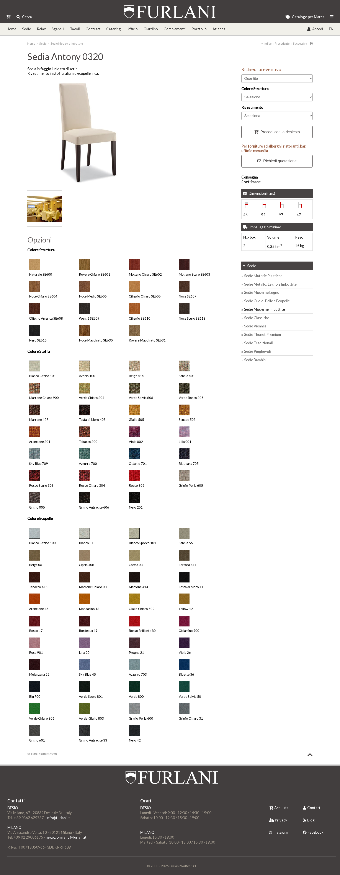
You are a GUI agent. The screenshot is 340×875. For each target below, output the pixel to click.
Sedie (26, 29)
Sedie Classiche (256, 318)
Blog (309, 820)
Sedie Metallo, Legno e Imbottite (270, 284)
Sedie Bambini (255, 360)
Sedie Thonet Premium (262, 334)
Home (11, 29)
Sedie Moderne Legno (261, 292)
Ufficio (132, 29)
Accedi (315, 29)
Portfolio (199, 29)
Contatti (312, 807)
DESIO (12, 807)
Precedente (282, 43)
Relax (41, 29)
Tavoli (75, 29)
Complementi (175, 29)
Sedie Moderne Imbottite (67, 43)
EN (331, 29)
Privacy (278, 820)
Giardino (151, 29)
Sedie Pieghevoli (257, 351)
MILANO (14, 827)
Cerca (24, 17)
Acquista (279, 807)
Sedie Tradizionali (258, 343)
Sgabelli (58, 29)
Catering (113, 29)
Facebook (313, 832)
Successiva (300, 43)
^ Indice (266, 43)
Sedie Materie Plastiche (263, 275)
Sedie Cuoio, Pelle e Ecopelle (267, 301)
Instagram (279, 832)
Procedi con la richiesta (277, 132)
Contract (93, 29)
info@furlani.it (58, 817)
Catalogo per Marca (305, 17)
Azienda (219, 29)
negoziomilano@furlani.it (66, 837)
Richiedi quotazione (277, 161)
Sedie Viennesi (255, 326)
